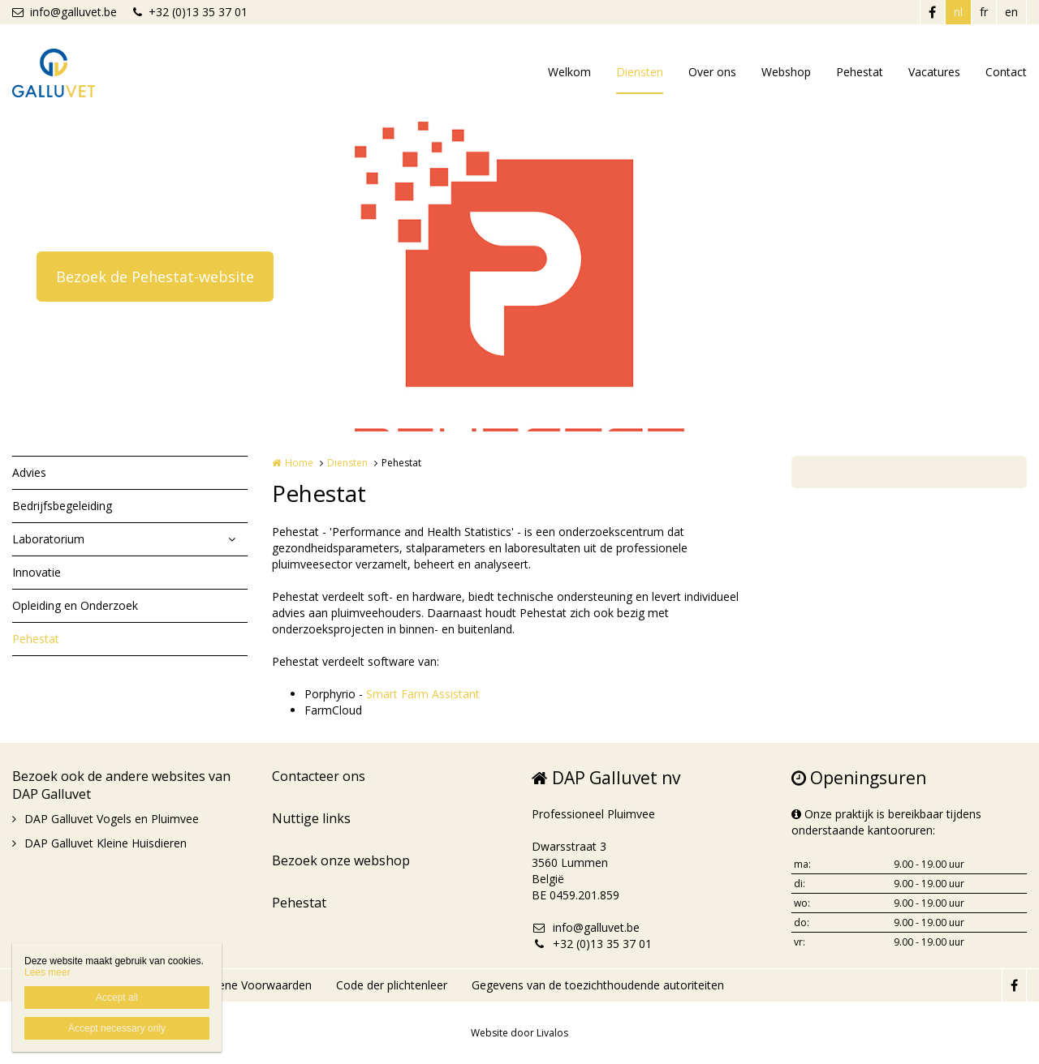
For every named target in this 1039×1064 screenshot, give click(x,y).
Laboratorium (48, 539)
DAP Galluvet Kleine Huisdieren (105, 843)
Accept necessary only (117, 1028)
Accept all (117, 997)
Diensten (639, 71)
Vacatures (934, 71)
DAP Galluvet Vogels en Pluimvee (111, 818)
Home (299, 463)
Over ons (712, 71)
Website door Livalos (519, 1033)
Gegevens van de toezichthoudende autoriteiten (598, 985)
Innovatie (36, 572)
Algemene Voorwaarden (248, 985)
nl (958, 11)
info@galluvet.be (64, 11)
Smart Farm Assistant (423, 693)
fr (984, 11)
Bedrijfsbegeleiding (62, 505)
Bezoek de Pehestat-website (155, 276)
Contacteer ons (318, 776)
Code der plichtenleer (391, 985)
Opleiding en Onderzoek (75, 605)
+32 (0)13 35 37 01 (190, 11)
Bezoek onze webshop (341, 860)
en (1011, 11)
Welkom (569, 71)
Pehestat (859, 71)
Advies (29, 472)
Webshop (786, 71)
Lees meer (47, 972)
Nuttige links (311, 818)
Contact (1006, 71)
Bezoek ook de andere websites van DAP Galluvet (121, 785)
